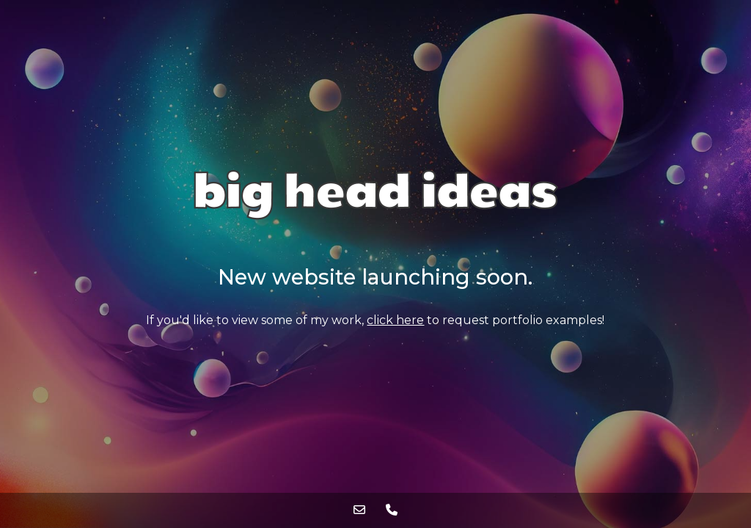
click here (395, 320)
